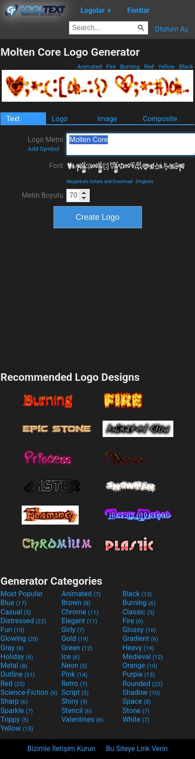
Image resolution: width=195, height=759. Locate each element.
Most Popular (21, 594)
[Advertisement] (97, 298)
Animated (89, 66)
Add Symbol (43, 149)
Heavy (138, 648)
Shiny (74, 701)
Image (107, 119)
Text (12, 119)
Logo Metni (45, 143)
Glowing (19, 638)
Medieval (142, 656)
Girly (72, 629)
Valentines (82, 719)
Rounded (142, 683)
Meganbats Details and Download (99, 181)
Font (56, 165)
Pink (74, 674)
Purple (138, 674)
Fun (12, 629)
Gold (74, 638)
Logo (60, 119)
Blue (13, 602)
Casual (15, 612)
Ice (70, 656)
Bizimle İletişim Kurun (61, 748)
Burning (130, 66)
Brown (75, 602)
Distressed (23, 621)
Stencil (76, 710)
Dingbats (144, 181)
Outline (17, 674)
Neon (74, 665)
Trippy (14, 719)
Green (76, 648)
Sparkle (16, 710)
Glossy (139, 629)
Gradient (140, 638)
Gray (11, 648)
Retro (74, 683)
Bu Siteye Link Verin (137, 748)
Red (148, 66)
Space (136, 701)
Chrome (80, 612)
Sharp (14, 701)
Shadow (141, 692)
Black (186, 66)
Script (75, 692)
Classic (138, 612)
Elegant (79, 621)
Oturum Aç (171, 29)
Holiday (16, 656)
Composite (160, 119)
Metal (13, 665)
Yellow (166, 66)
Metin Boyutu (42, 195)
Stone (135, 710)
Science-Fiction (28, 692)
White (135, 719)
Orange (139, 665)
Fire (111, 66)
